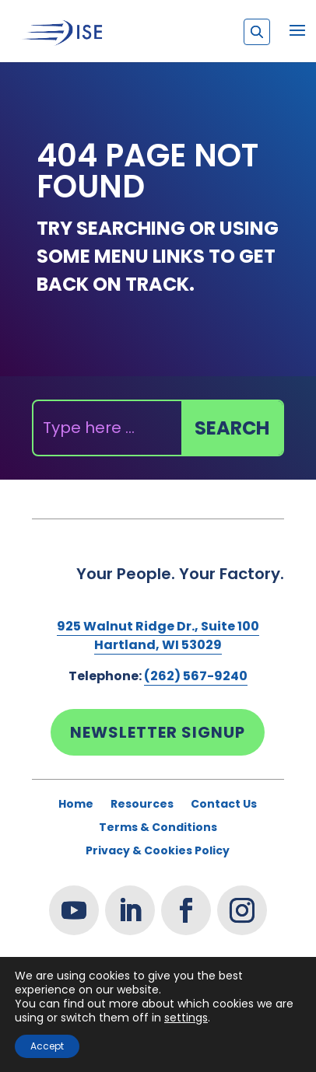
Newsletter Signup (157, 732)
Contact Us (224, 805)
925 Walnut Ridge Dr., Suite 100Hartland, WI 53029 (158, 635)
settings (186, 1018)
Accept (47, 1046)
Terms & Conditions (158, 828)
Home (75, 805)
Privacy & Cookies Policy (158, 851)
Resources (142, 805)
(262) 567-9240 (196, 676)
